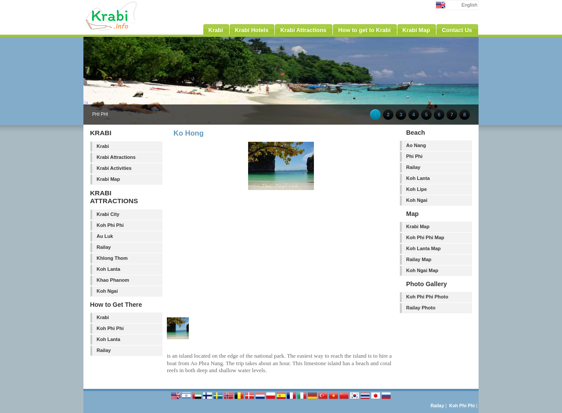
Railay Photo (421, 307)
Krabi (103, 146)
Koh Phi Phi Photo (427, 296)
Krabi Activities (114, 168)
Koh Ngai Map (422, 270)
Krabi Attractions (116, 157)
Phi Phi (414, 156)
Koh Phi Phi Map (425, 237)
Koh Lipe (416, 189)
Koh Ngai (107, 291)
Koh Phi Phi (110, 225)
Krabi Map (108, 179)
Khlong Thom (112, 258)
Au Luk (105, 236)
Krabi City (108, 214)
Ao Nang (416, 145)
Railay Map (418, 259)
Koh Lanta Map (423, 248)
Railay (104, 247)
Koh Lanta (108, 269)
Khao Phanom (113, 280)
